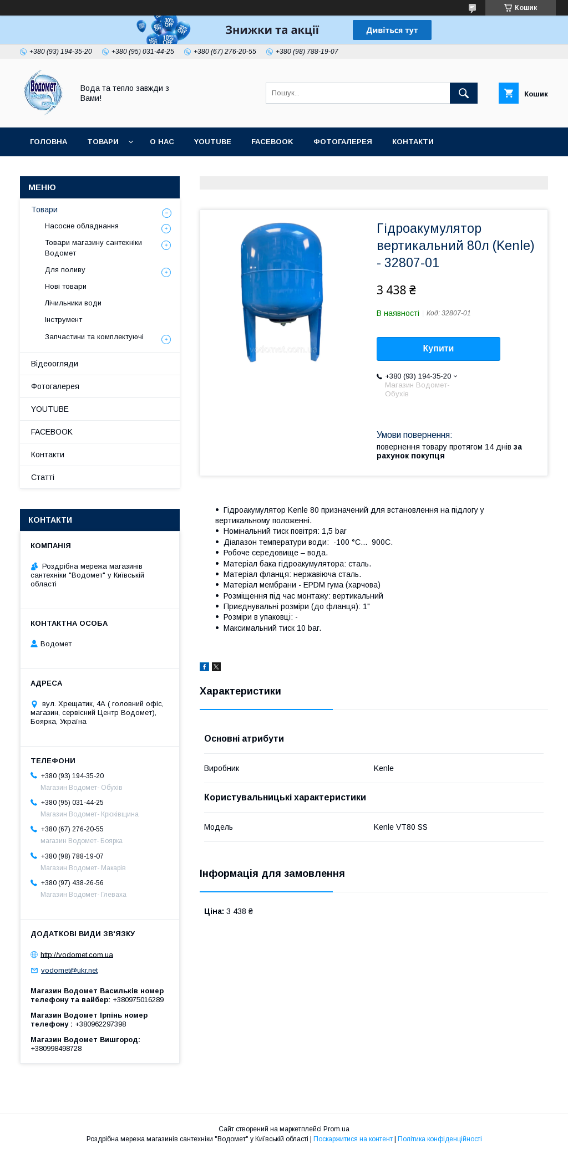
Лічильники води (73, 303)
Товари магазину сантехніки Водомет (93, 247)
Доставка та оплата (74, 170)
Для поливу (65, 269)
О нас (162, 141)
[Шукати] (464, 93)
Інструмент (63, 319)
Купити (438, 348)
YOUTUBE (212, 141)
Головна (48, 141)
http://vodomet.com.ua (76, 954)
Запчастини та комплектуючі (94, 337)
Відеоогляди (54, 363)
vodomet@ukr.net (69, 970)
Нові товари (66, 286)
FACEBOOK (272, 141)
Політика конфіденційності (440, 1139)
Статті (152, 170)
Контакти (413, 141)
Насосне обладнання (82, 226)
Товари (103, 141)
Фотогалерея (342, 141)
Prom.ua (336, 1129)
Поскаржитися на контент (353, 1139)
